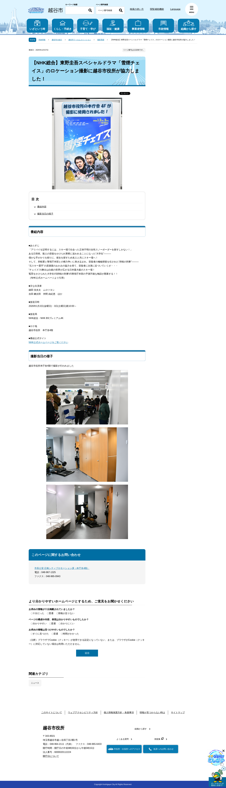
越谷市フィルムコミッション (79, 40)
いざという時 (37, 25)
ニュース (35, 683)
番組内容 (41, 206)
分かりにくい (67, 623)
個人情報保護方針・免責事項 (119, 712)
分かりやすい (40, 623)
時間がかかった (71, 634)
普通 (51, 613)
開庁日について (51, 756)
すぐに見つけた (41, 634)
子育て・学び (88, 25)
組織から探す (188, 25)
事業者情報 (138, 25)
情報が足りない (66, 613)
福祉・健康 (113, 25)
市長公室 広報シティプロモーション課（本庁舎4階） (61, 568)
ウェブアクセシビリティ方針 (83, 712)
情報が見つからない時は (152, 712)
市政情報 (163, 25)
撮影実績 (100, 40)
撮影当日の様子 (45, 214)
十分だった (38, 613)
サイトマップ (178, 712)
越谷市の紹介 (57, 40)
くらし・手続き (62, 25)
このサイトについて (51, 712)
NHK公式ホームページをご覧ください (48, 342)
